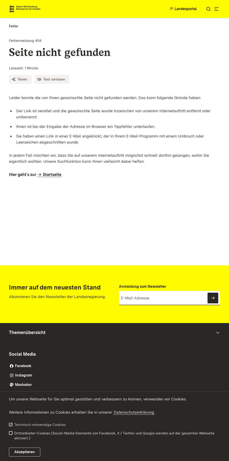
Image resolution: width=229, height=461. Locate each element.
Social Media (22, 354)
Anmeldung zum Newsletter (142, 286)
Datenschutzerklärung (134, 412)
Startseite (52, 174)
